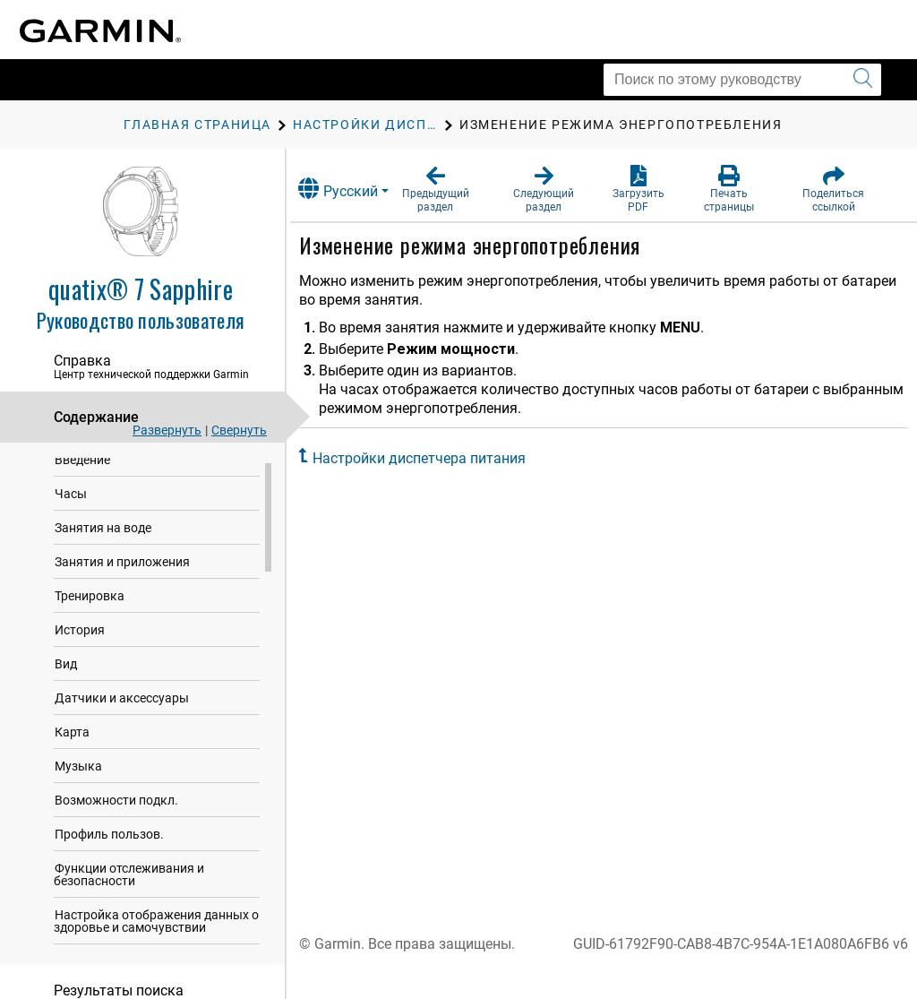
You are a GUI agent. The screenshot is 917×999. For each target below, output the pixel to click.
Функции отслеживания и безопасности (129, 879)
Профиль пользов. (109, 838)
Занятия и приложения (122, 566)
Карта (72, 736)
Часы (71, 498)
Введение (82, 464)
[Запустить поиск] (862, 80)
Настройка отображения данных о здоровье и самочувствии (156, 925)
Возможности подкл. (116, 804)
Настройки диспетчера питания (438, 458)
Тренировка (89, 600)
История (80, 634)
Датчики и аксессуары (122, 702)
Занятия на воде (103, 532)
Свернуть (239, 430)
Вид (66, 668)
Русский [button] (358, 188)
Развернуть (167, 430)
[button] (453, 189)
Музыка (78, 770)
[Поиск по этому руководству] (742, 80)
